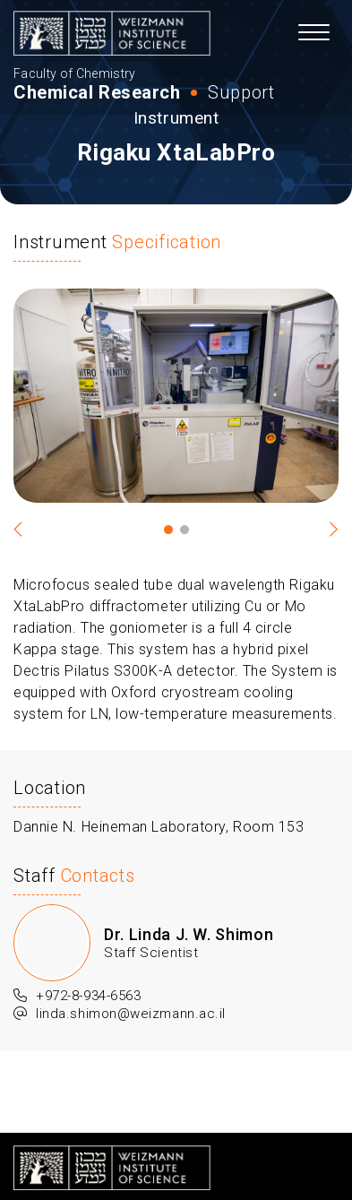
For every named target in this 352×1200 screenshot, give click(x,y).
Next (325, 530)
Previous (26, 530)
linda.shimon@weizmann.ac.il (119, 1014)
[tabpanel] (176, 396)
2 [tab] (184, 530)
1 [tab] (168, 530)
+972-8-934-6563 (77, 997)
